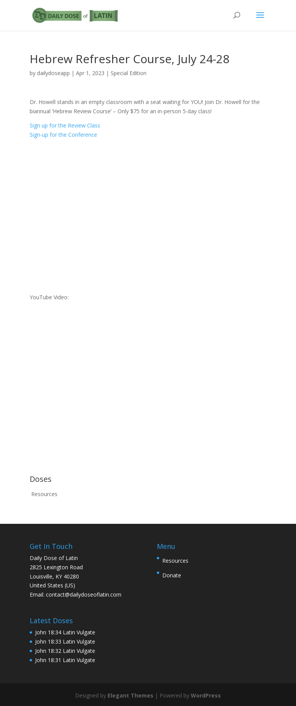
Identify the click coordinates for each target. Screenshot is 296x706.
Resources (44, 494)
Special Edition (128, 73)
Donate (171, 575)
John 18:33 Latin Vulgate (65, 641)
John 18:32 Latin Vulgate (65, 650)
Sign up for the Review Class (65, 125)
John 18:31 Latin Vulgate (65, 660)
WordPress (206, 695)
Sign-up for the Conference (63, 134)
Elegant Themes (130, 695)
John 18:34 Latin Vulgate (65, 632)
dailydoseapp (53, 73)
